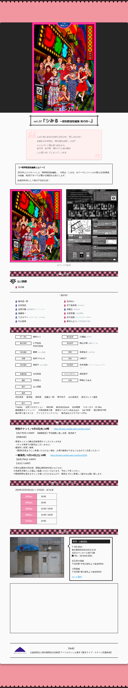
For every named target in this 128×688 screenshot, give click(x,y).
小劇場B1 (83, 541)
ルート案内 (77, 577)
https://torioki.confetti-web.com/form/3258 (68, 455)
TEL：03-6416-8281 (82, 556)
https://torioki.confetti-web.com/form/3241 (72, 429)
